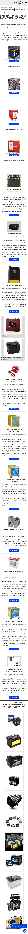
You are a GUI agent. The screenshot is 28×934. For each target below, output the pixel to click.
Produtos (25, 2)
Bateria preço (3, 12)
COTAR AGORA (14, 61)
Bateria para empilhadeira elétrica (7, 9)
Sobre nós (19, 2)
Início (16, 2)
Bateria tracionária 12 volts (21, 9)
